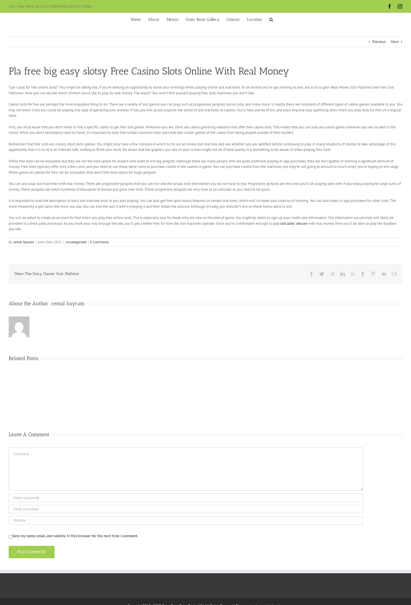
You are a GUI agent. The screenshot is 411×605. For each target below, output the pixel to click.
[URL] (186, 520)
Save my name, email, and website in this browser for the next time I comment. (75, 535)
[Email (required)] (186, 509)
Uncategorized (76, 242)
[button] (271, 19)
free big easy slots (62, 71)
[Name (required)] (186, 498)
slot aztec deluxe (293, 223)
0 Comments (99, 242)
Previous (379, 41)
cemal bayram (23, 242)
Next (395, 41)
